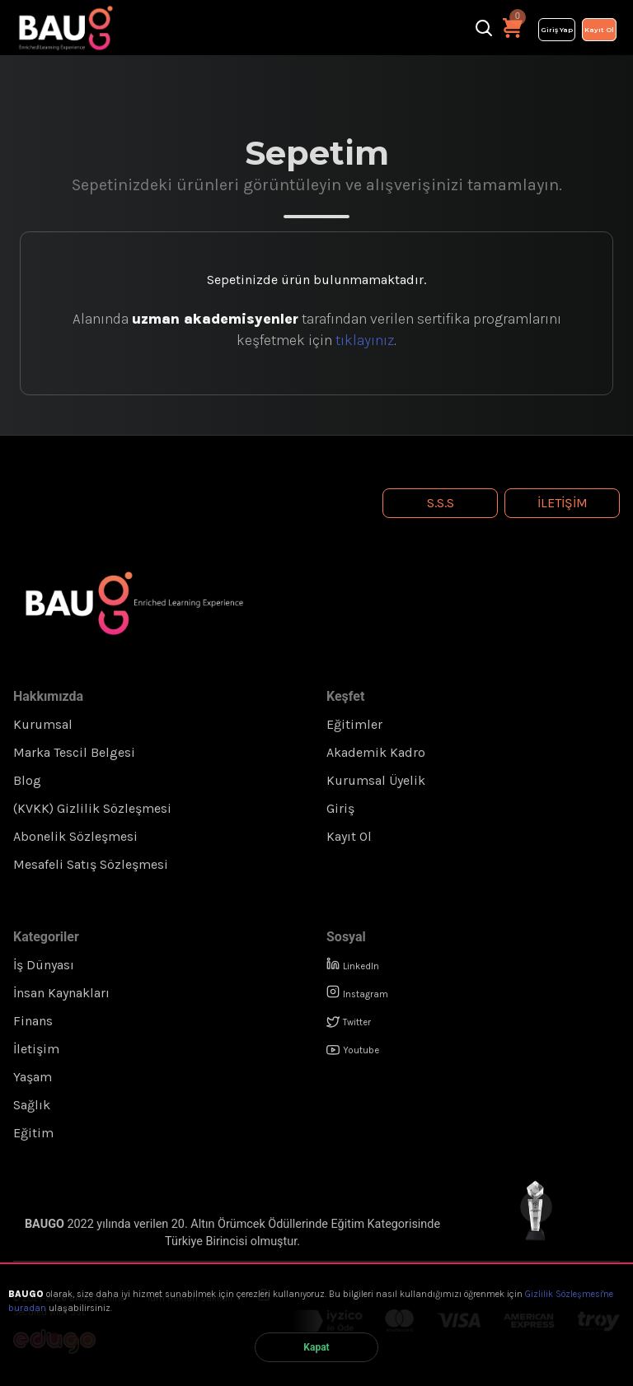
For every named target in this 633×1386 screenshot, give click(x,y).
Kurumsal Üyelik (375, 780)
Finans (33, 1021)
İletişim (562, 503)
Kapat (316, 1347)
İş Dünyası (43, 965)
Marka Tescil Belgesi (74, 752)
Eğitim (33, 1133)
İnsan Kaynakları (61, 993)
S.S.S (440, 503)
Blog (27, 780)
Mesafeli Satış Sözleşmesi (90, 864)
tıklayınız (364, 340)
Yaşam (32, 1077)
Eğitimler (354, 724)
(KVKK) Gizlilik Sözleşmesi (92, 808)
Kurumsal (43, 724)
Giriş (340, 808)
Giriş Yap (557, 30)
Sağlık (31, 1105)
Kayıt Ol (599, 30)
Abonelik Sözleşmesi (75, 836)
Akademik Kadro (375, 752)
